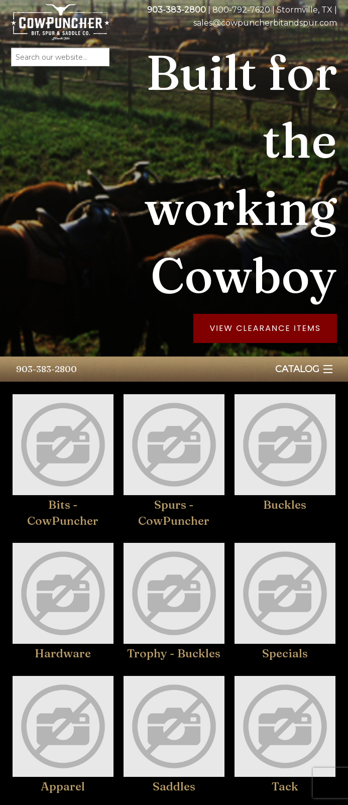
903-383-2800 (46, 369)
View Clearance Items (265, 328)
